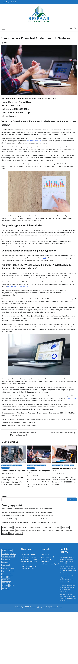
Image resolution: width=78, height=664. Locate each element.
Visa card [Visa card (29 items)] (19, 533)
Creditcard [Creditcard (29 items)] (17, 527)
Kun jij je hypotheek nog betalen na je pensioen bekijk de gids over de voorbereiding (26, 508)
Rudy (5, 43)
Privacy (60, 607)
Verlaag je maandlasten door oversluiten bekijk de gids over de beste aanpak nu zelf (26, 512)
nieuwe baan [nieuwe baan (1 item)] (69, 530)
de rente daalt (71, 398)
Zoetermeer (42, 465)
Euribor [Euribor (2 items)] (25, 527)
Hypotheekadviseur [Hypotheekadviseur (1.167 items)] (8, 530)
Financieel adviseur (14, 425)
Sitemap (53, 607)
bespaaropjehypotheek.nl (39, 607)
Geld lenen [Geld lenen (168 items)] (57, 527)
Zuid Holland (17, 465)
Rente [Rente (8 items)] (12, 533)
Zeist (71, 465)
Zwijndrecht (5, 468)
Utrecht (66, 465)
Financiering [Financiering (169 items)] (47, 527)
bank (44, 258)
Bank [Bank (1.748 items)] (10, 527)
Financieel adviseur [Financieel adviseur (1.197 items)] (35, 527)
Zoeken (4, 496)
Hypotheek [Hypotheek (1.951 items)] (65, 527)
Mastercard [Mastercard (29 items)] (59, 530)
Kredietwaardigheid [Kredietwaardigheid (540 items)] (35, 530)
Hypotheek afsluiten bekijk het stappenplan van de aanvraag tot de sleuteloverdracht (27, 519)
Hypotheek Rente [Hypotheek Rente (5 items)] (21, 530)
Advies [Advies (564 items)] (4, 527)
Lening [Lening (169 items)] (51, 530)
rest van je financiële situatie (17, 286)
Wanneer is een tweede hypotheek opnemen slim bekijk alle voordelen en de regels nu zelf (28, 522)
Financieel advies (15, 422)
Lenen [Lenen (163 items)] (45, 530)
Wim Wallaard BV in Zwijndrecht (13, 471)
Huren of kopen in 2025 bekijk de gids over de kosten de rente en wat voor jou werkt (27, 515)
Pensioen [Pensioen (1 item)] (5, 533)
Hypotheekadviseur (29, 425)
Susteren (32, 422)
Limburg (25, 422)
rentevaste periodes (34, 141)
